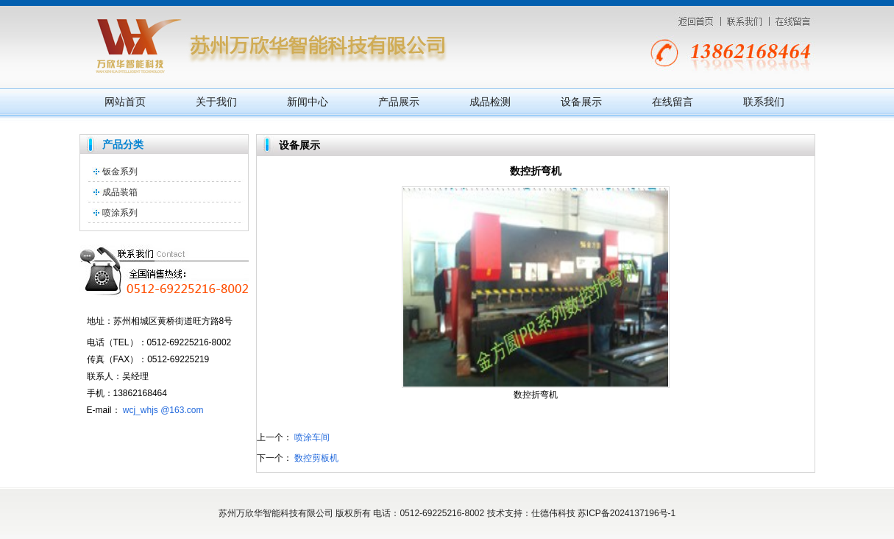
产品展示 (398, 102)
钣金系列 (120, 171)
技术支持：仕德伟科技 (531, 513)
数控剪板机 (316, 458)
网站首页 (125, 102)
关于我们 (216, 102)
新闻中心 (307, 102)
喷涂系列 (120, 213)
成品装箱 (120, 192)
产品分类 (122, 144)
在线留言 (672, 102)
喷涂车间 (312, 437)
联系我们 (763, 102)
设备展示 (581, 102)
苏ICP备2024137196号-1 (626, 513)
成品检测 (490, 102)
